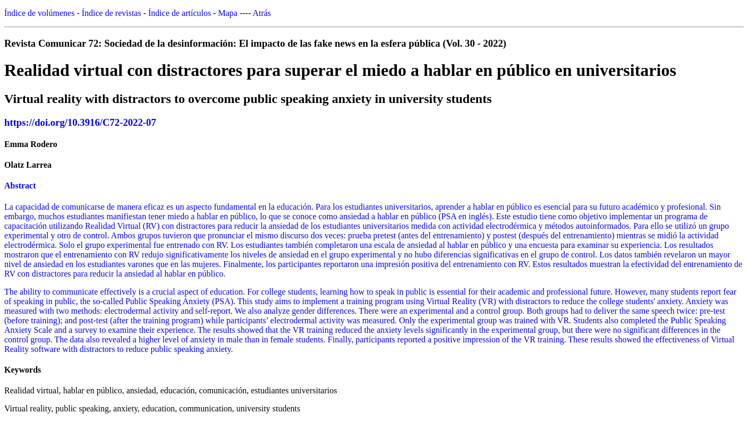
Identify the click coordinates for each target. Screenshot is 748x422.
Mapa (227, 13)
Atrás (261, 13)
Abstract (20, 185)
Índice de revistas (111, 13)
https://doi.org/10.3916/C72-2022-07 (80, 122)
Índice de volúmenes (39, 13)
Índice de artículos (179, 13)
